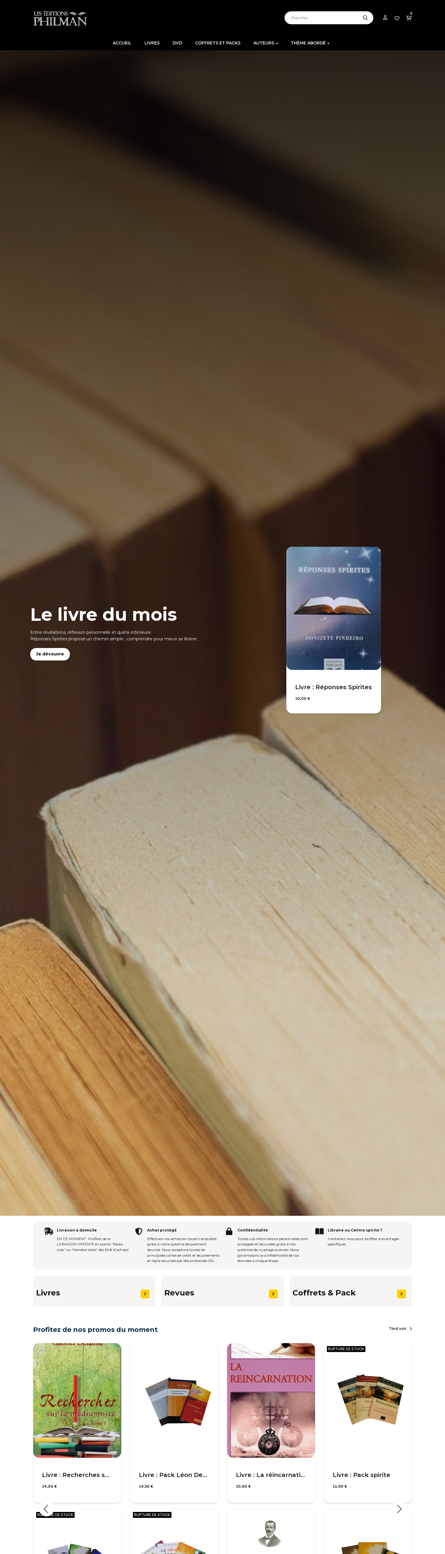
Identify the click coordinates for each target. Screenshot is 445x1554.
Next (398, 1509)
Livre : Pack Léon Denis (174, 1474)
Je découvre (50, 654)
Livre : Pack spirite (361, 1474)
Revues (179, 1293)
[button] (400, 1328)
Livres (48, 1293)
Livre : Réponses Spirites (333, 687)
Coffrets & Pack (324, 1293)
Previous (46, 1509)
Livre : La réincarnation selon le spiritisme (271, 1474)
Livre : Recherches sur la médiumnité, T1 (77, 1474)
